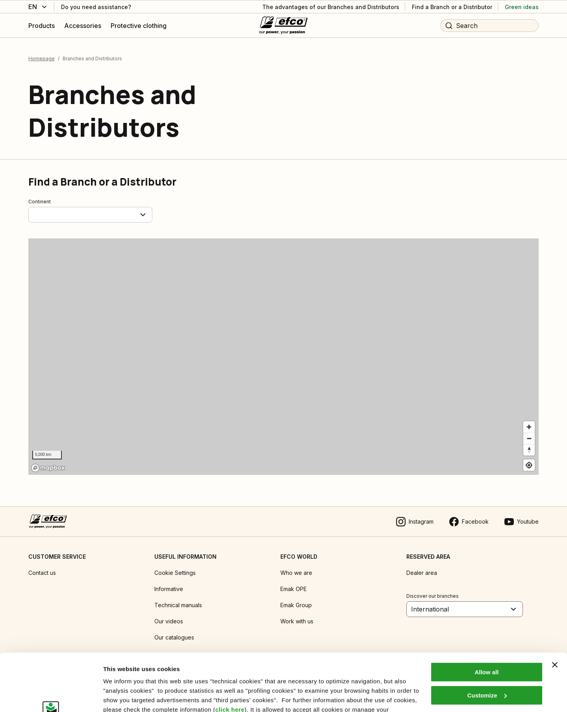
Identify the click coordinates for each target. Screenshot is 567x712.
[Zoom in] (529, 427)
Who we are (296, 572)
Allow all (486, 618)
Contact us (42, 572)
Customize (487, 641)
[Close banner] (555, 611)
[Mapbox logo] (48, 467)
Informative (168, 589)
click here (230, 656)
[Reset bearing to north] (529, 449)
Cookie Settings (175, 572)
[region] (283, 356)
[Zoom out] (529, 438)
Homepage (41, 58)
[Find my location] (529, 465)
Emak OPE (293, 589)
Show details (121, 696)
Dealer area (421, 572)
